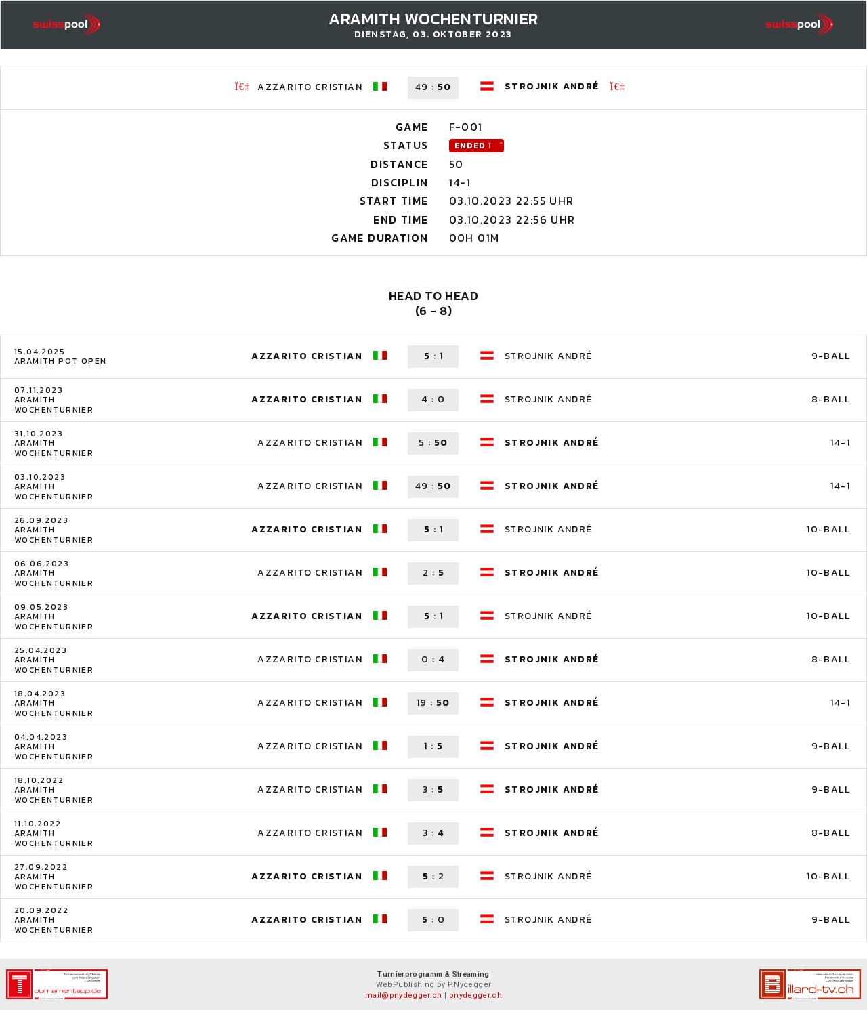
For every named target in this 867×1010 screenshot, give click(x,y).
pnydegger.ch (475, 995)
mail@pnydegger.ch (403, 995)
